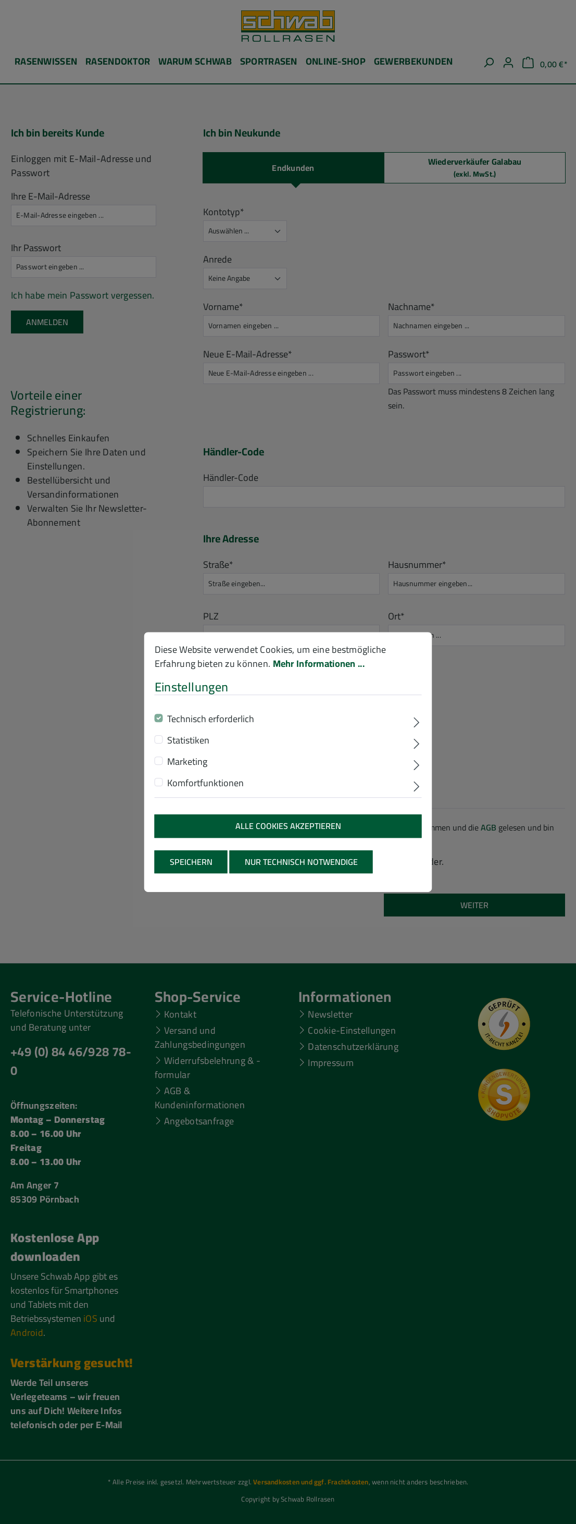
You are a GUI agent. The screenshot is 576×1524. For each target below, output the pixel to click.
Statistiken (188, 747)
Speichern (191, 868)
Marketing (187, 769)
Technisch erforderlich (210, 726)
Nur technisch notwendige (301, 868)
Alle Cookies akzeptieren (288, 833)
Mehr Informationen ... (319, 670)
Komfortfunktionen (205, 790)
